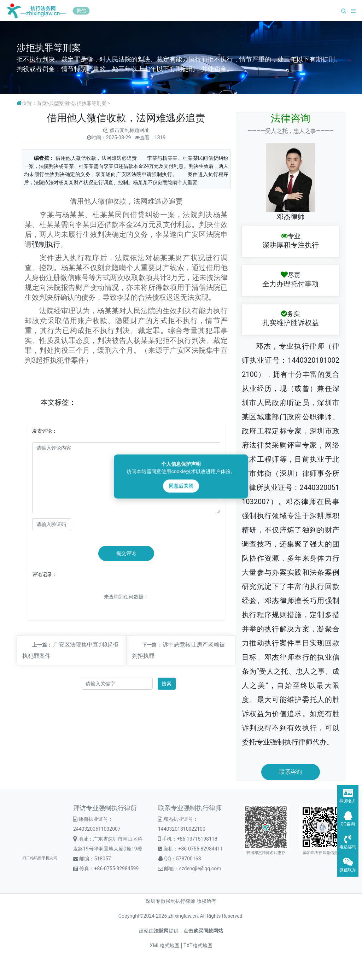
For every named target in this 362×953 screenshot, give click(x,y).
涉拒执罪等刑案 (89, 103)
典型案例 (59, 103)
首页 (42, 103)
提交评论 (126, 553)
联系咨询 (290, 771)
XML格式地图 (165, 945)
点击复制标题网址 (129, 130)
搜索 (166, 683)
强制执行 (46, 244)
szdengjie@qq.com (200, 868)
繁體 (81, 10)
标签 (62, 402)
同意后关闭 (181, 486)
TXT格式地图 (197, 945)
